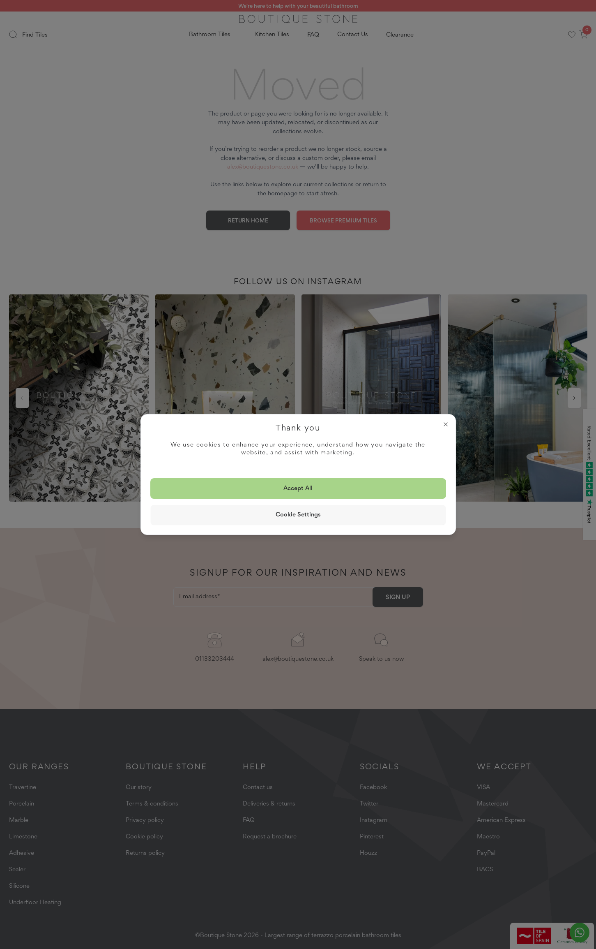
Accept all (298, 488)
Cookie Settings (298, 514)
